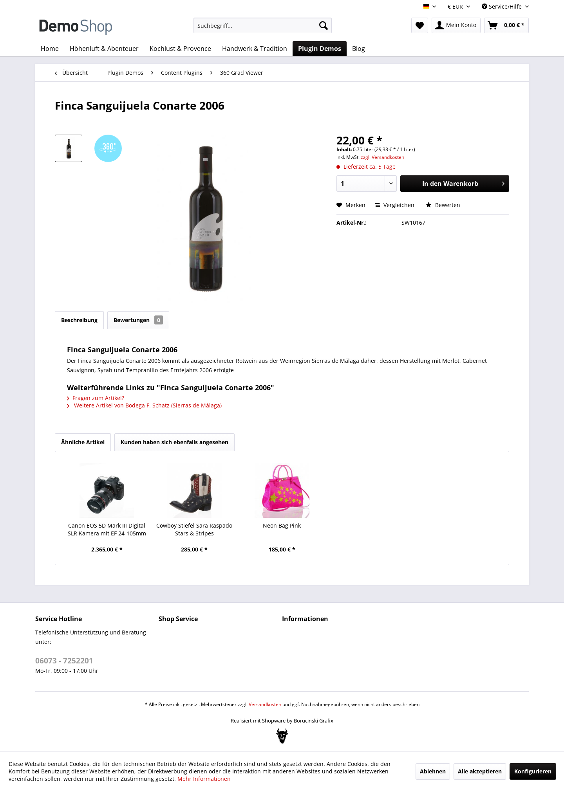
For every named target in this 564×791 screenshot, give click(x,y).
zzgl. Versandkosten (382, 157)
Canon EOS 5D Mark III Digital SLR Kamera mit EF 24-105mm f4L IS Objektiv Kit (107, 529)
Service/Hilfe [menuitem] (502, 6)
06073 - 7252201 (64, 661)
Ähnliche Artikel (83, 442)
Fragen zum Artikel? (95, 398)
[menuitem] (262, 25)
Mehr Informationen (204, 778)
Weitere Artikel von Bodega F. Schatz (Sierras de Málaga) (144, 405)
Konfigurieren (532, 771)
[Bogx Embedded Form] (282, 736)
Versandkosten (265, 704)
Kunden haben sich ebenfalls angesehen (174, 442)
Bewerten (443, 205)
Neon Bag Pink (282, 525)
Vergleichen (394, 205)
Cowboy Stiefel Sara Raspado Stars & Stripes (194, 529)
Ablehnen (433, 771)
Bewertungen (138, 319)
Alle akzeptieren (480, 771)
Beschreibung (79, 320)
